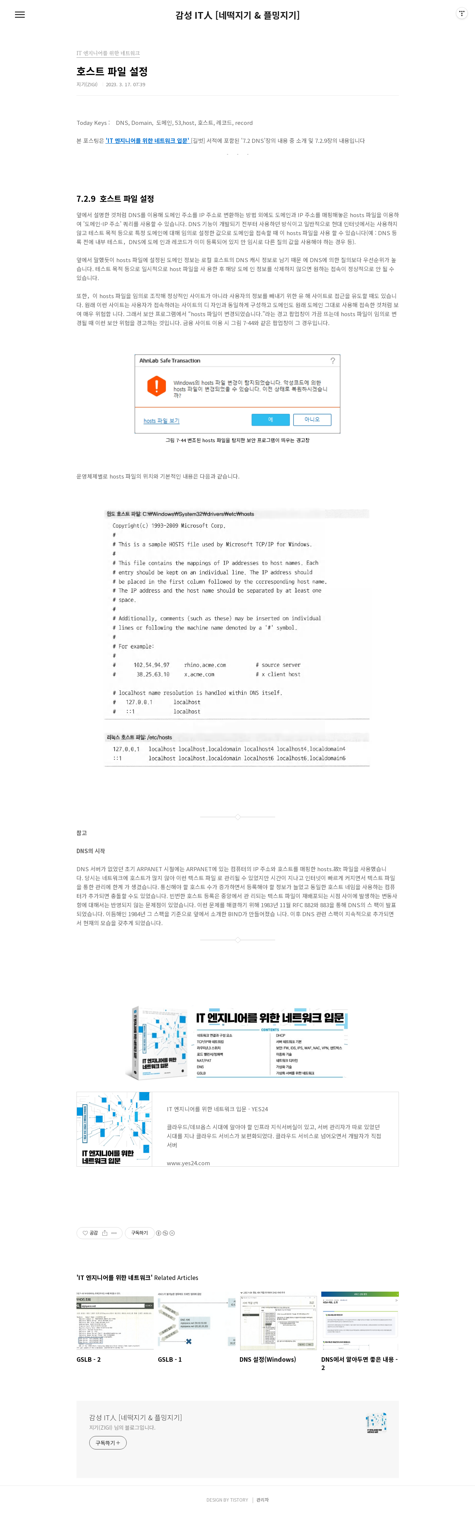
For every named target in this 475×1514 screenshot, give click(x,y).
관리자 (262, 1499)
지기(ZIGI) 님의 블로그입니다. (122, 1427)
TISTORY (239, 1499)
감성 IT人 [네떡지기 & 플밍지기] (237, 15)
